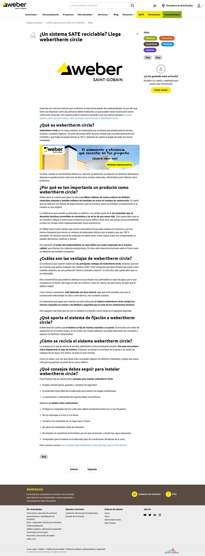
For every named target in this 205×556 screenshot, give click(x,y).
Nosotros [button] (128, 14)
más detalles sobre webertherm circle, (79, 445)
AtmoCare (167, 44)
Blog (116, 14)
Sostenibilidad (172, 14)
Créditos (41, 549)
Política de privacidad (55, 549)
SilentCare (150, 38)
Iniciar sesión (161, 90)
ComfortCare (151, 44)
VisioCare (150, 50)
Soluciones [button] (31, 14)
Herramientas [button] (86, 14)
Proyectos (68, 14)
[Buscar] (99, 5)
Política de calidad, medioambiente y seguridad (85, 549)
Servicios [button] (104, 14)
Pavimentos (154, 14)
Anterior (74, 469)
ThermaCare (166, 38)
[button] (177, 5)
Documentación (51, 14)
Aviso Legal (31, 549)
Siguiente (92, 469)
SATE (141, 14)
